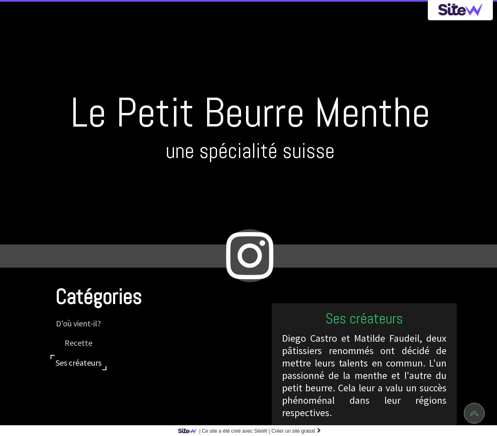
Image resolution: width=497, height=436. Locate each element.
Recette (78, 343)
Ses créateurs (78, 362)
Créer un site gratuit (296, 431)
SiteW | (225, 431)
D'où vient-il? (78, 323)
